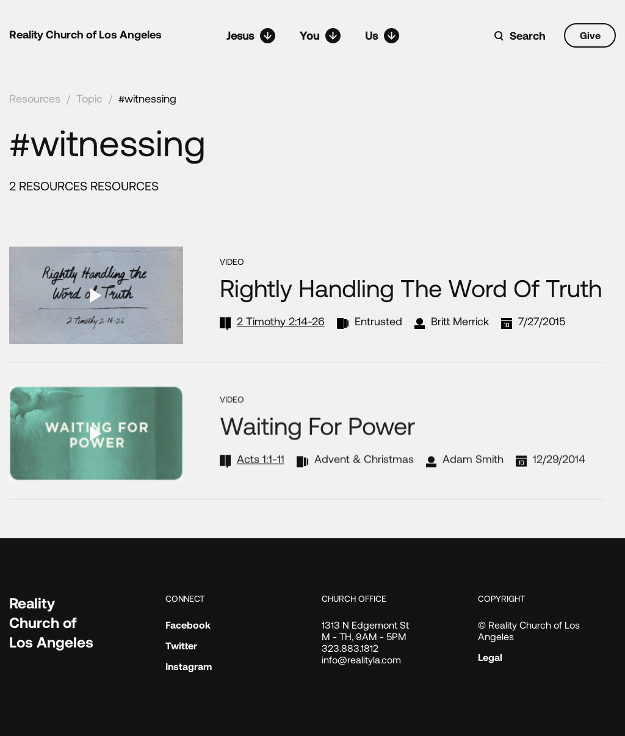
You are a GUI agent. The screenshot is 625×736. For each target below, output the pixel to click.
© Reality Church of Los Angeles (529, 630)
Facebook (188, 624)
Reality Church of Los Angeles (85, 34)
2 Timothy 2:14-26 (281, 321)
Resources (34, 98)
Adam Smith (473, 475)
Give (590, 35)
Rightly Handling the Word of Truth (411, 287)
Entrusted (378, 321)
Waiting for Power (317, 441)
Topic (89, 98)
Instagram (188, 666)
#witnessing (147, 98)
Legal (490, 657)
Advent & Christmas (364, 475)
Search (528, 35)
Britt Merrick (460, 321)
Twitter (181, 645)
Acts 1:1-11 (260, 475)
